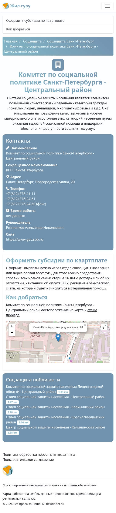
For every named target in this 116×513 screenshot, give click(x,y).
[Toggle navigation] (107, 6)
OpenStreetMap (87, 494)
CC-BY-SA (28, 499)
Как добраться (18, 29)
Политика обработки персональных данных (39, 454)
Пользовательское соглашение (28, 459)
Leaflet (34, 494)
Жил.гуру (16, 6)
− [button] (11, 333)
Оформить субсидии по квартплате (35, 20)
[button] (104, 326)
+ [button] (11, 326)
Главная (11, 41)
